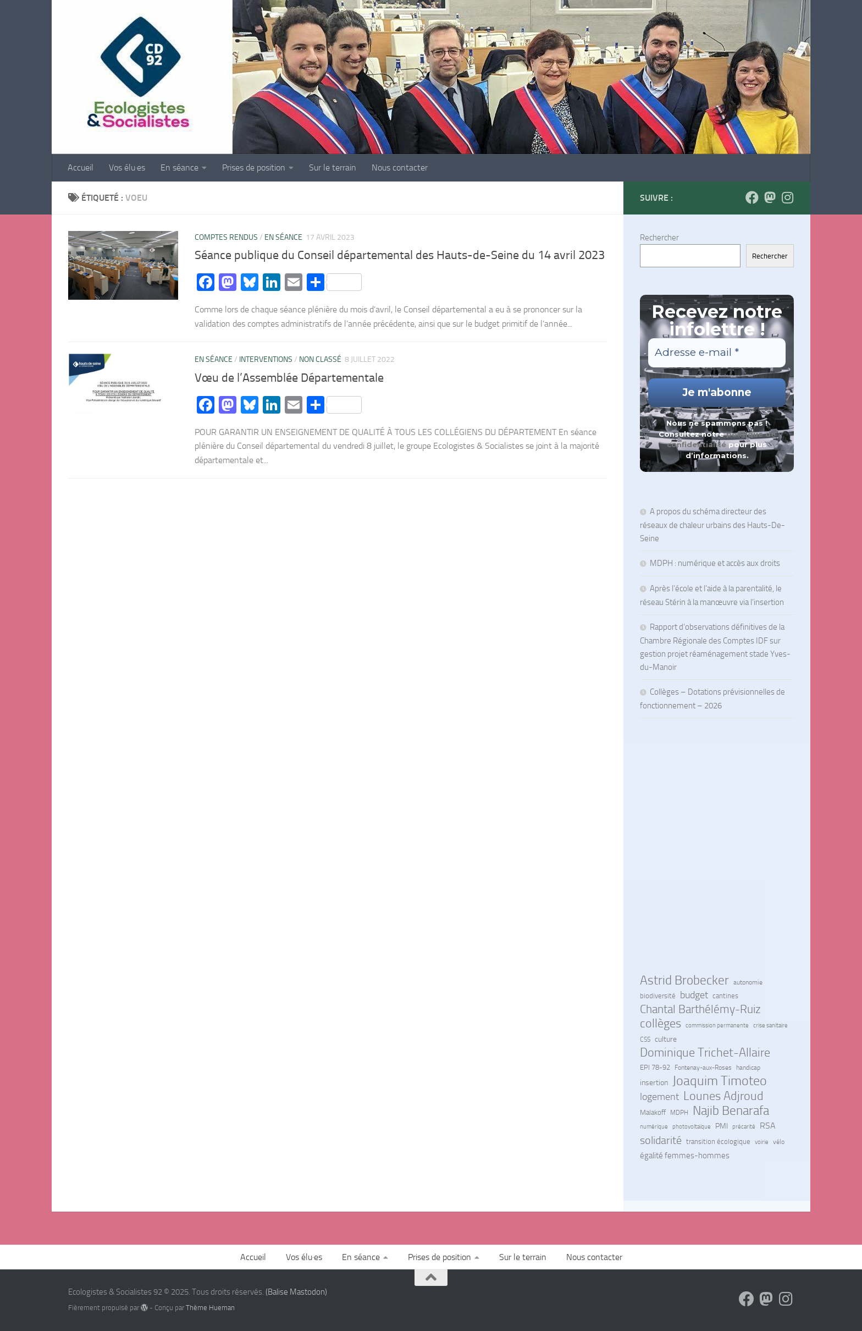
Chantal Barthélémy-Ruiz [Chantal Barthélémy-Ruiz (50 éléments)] (700, 1009)
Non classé (320, 359)
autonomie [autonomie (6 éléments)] (747, 982)
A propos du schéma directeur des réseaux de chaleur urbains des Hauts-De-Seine (712, 525)
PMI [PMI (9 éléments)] (721, 1126)
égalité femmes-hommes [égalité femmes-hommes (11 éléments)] (685, 1155)
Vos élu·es (127, 167)
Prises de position (253, 167)
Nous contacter (400, 167)
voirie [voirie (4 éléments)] (762, 1142)
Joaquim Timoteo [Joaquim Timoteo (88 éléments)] (719, 1080)
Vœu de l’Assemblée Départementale (289, 378)
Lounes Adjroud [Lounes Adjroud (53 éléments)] (723, 1096)
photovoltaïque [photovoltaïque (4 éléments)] (691, 1126)
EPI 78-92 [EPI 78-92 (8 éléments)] (655, 1067)
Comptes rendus (226, 237)
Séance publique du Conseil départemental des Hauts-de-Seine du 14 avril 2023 (400, 255)
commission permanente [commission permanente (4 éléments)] (717, 1025)
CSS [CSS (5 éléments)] (645, 1039)
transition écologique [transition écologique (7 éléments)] (718, 1141)
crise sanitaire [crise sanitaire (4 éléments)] (770, 1025)
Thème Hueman (210, 1308)
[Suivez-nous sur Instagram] (787, 197)
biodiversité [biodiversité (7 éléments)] (658, 996)
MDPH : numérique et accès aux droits (716, 563)
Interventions (265, 359)
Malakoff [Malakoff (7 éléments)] (653, 1112)
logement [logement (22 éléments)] (659, 1097)
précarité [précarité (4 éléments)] (743, 1126)
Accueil (80, 167)
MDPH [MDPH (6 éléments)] (679, 1112)
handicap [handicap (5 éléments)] (748, 1067)
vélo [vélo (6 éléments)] (778, 1142)
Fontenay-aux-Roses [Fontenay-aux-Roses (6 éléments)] (703, 1067)
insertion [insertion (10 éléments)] (654, 1082)
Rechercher (659, 238)
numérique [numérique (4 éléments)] (654, 1126)
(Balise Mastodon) (296, 1292)
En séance (179, 167)
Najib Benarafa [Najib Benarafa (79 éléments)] (731, 1110)
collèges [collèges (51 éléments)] (660, 1023)
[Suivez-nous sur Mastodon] (769, 197)
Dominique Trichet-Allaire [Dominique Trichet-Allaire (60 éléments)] (705, 1052)
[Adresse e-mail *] (717, 352)
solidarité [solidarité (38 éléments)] (661, 1140)
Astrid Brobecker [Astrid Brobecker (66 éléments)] (684, 980)
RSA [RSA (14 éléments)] (768, 1125)
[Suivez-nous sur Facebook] (752, 197)
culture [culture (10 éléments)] (666, 1039)
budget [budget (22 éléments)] (694, 995)
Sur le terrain (332, 167)
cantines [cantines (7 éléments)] (725, 996)
